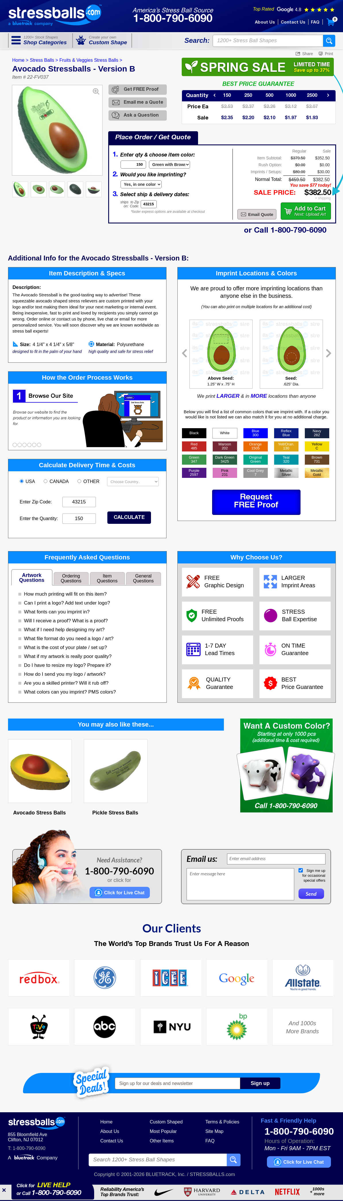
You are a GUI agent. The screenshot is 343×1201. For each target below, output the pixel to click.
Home (106, 1121)
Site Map (214, 1131)
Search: (197, 40)
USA (28, 481)
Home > (20, 60)
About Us (265, 22)
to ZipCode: (134, 204)
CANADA (57, 481)
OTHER (89, 481)
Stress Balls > (44, 60)
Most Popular (163, 1131)
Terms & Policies (222, 1121)
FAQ (315, 22)
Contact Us (293, 22)
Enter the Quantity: (39, 518)
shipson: (125, 204)
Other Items (162, 1140)
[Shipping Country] (133, 481)
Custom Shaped (166, 1121)
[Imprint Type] (141, 184)
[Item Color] (169, 165)
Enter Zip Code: (36, 501)
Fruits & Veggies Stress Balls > (90, 60)
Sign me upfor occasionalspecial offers (313, 875)
